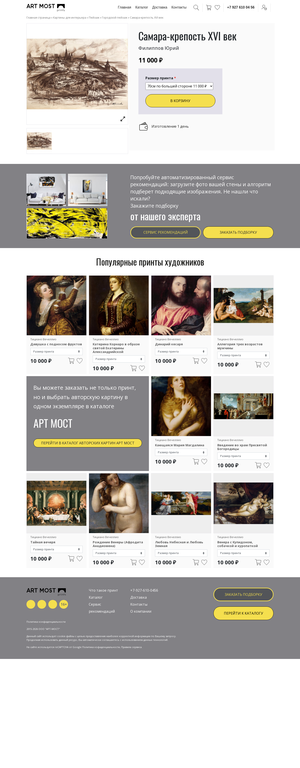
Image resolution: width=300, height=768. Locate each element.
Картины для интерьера (69, 17)
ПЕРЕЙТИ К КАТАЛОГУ (243, 640)
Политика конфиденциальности (46, 663)
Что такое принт (103, 617)
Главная (124, 7)
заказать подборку (243, 621)
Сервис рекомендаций (165, 233)
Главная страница (38, 17)
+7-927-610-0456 (144, 617)
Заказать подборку (238, 233)
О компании (140, 638)
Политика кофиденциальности (101, 688)
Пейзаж (94, 17)
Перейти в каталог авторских (87, 446)
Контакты (179, 7)
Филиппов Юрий (161, 47)
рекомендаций (102, 638)
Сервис (95, 631)
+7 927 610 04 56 (241, 7)
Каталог (141, 7)
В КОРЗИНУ (180, 100)
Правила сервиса (131, 688)
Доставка (159, 7)
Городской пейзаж (114, 17)
